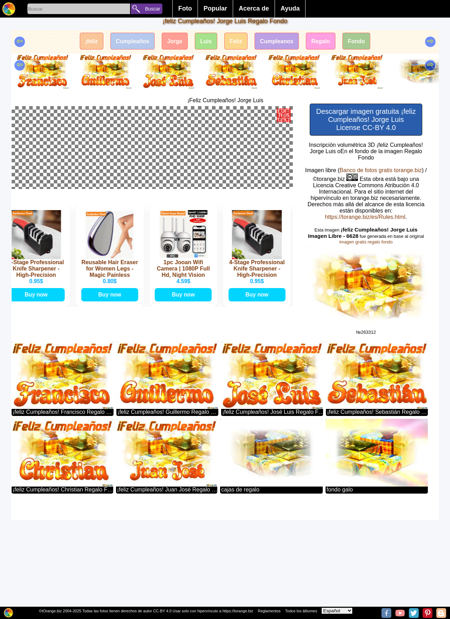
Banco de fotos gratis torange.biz (381, 170)
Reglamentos (269, 611)
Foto (185, 8)
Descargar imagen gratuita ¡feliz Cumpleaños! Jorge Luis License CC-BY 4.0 (366, 119)
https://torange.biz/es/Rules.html (365, 217)
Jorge (174, 41)
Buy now (37, 407)
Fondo (358, 41)
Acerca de (254, 8)
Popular (215, 8)
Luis (206, 41)
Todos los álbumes (301, 611)
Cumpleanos (277, 41)
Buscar (152, 9)
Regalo (322, 41)
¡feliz (89, 41)
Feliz (236, 41)
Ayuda (290, 8)
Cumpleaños (131, 41)
